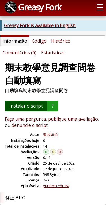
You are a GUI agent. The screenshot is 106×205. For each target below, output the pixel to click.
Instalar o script (26, 106)
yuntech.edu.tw (56, 185)
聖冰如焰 (50, 134)
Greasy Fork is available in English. (40, 25)
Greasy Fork (39, 7)
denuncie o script (30, 125)
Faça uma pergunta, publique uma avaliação (51, 119)
